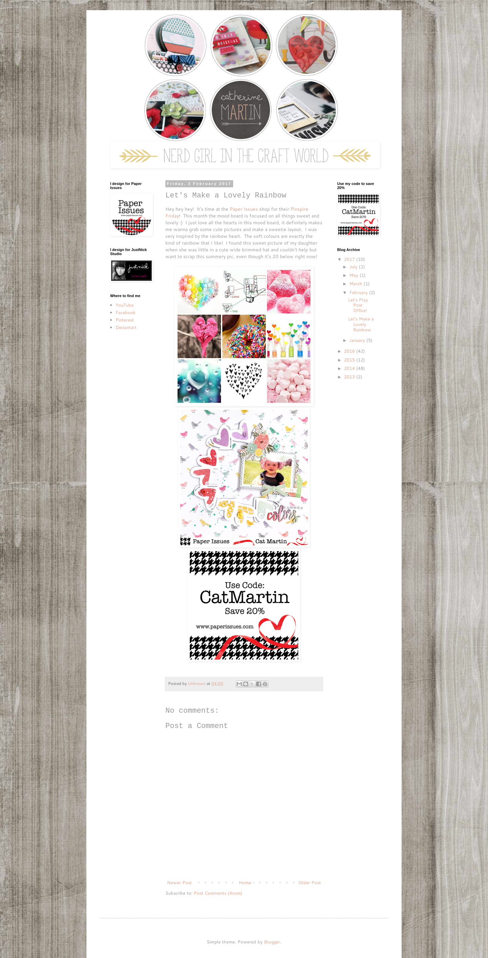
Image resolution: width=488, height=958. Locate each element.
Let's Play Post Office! (358, 305)
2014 (350, 368)
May (354, 275)
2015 (350, 360)
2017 (350, 259)
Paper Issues (244, 208)
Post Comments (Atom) (218, 893)
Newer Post (179, 882)
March (356, 283)
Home (245, 882)
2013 (350, 377)
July (354, 267)
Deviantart (126, 327)
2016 (350, 351)
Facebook (126, 312)
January (357, 340)
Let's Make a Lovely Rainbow (361, 324)
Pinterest (125, 320)
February (359, 292)
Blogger (272, 942)
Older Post (309, 882)
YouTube (125, 305)
